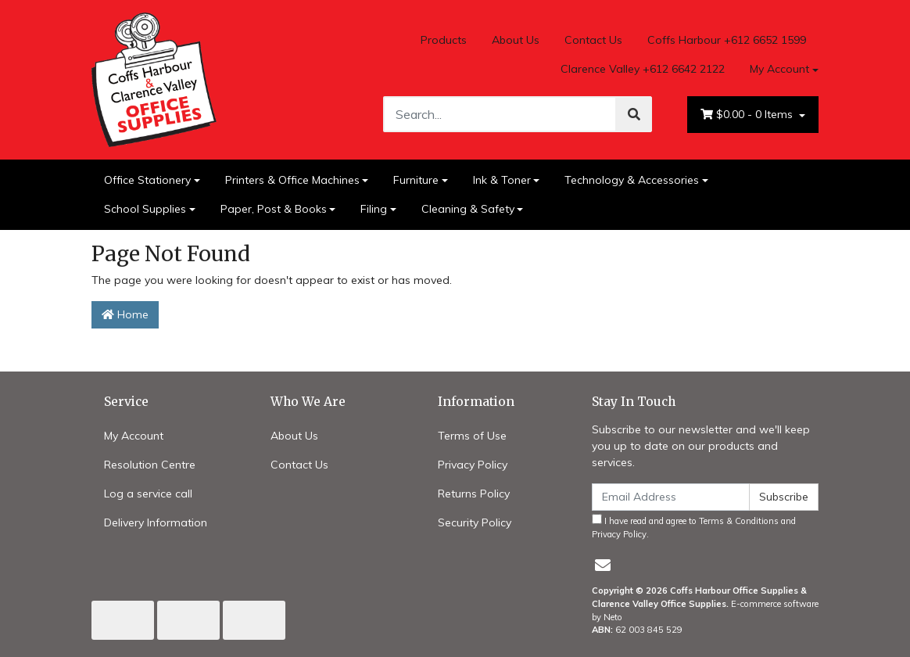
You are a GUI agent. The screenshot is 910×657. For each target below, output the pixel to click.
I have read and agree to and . (694, 527)
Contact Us (593, 40)
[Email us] (603, 565)
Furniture (416, 180)
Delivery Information (155, 522)
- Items (748, 114)
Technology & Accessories (631, 180)
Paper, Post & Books (273, 209)
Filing (373, 209)
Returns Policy (474, 493)
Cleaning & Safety (467, 209)
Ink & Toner (502, 180)
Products (444, 40)
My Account (133, 436)
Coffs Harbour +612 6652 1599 (726, 40)
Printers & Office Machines (292, 180)
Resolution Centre (149, 465)
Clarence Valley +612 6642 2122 (643, 69)
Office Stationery (147, 180)
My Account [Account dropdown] (779, 69)
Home (125, 314)
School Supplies (145, 209)
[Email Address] (671, 497)
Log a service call (148, 493)
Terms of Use (472, 436)
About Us (515, 40)
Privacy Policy (472, 465)
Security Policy (474, 522)
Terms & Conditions (739, 520)
